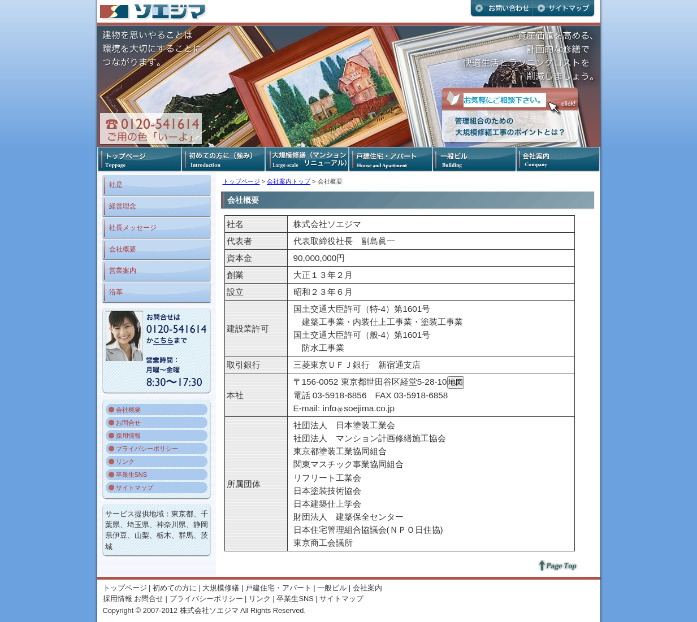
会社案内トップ (288, 181)
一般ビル (332, 588)
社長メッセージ (133, 228)
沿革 (116, 292)
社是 (116, 185)
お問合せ (128, 422)
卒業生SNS (132, 474)
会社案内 (367, 588)
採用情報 (128, 435)
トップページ (241, 181)
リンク (125, 461)
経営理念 (122, 206)
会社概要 (122, 249)
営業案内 (122, 271)
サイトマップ (134, 487)
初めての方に (175, 588)
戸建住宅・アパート (278, 588)
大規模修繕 (220, 588)
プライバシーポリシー (147, 448)
